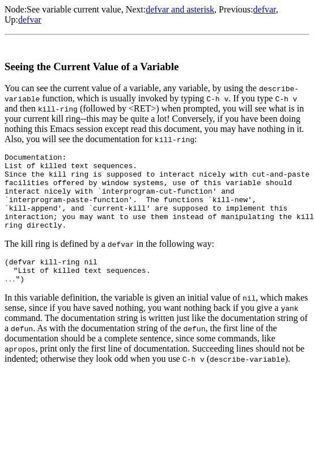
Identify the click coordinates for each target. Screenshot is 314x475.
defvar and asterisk (180, 9)
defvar (264, 9)
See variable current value (74, 9)
